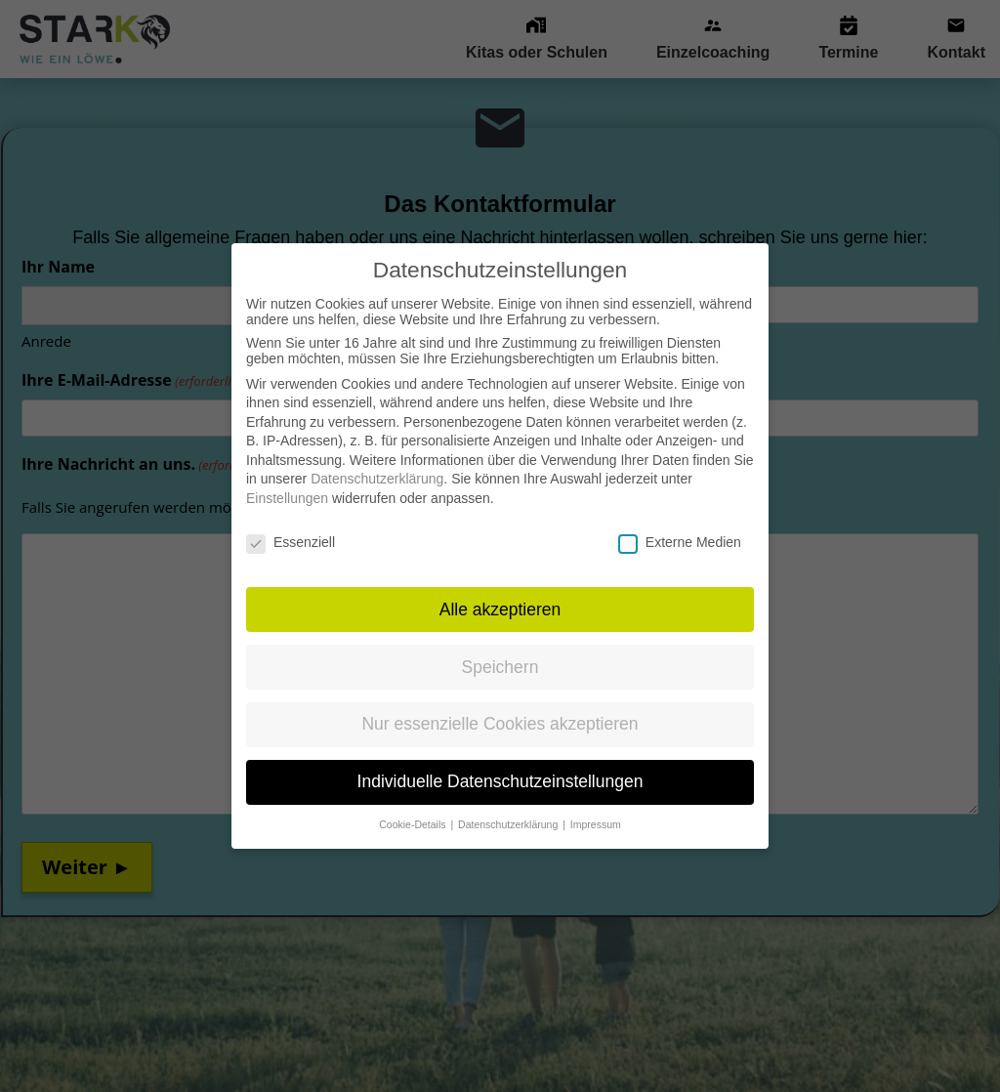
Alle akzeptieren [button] (500, 588)
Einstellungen (287, 477)
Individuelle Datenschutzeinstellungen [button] (500, 761)
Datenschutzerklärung (377, 458)
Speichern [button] (500, 645)
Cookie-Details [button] (413, 804)
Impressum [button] (595, 804)
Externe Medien (679, 521)
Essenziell (290, 521)
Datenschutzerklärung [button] (509, 804)
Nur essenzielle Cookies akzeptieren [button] (499, 703)
